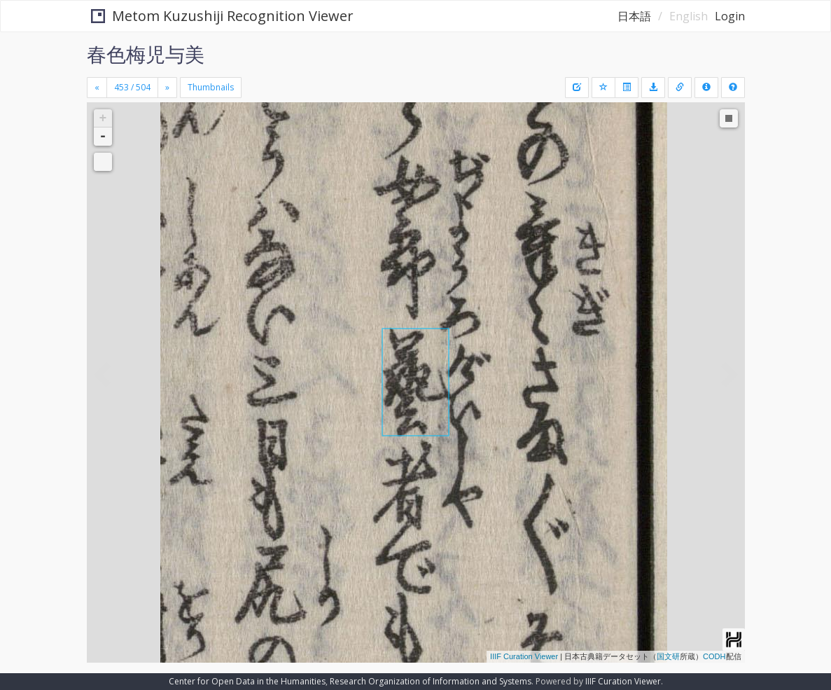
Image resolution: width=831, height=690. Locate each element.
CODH (714, 656)
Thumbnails (211, 87)
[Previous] (97, 87)
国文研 (668, 656)
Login (730, 16)
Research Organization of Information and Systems (430, 681)
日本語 (634, 16)
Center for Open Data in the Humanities (247, 681)
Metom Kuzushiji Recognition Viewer (219, 15)
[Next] (167, 87)
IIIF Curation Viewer (524, 656)
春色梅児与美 (145, 54)
